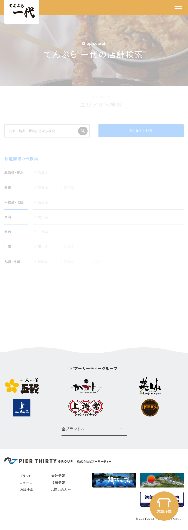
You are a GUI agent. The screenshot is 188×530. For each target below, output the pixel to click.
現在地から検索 (141, 130)
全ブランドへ (73, 428)
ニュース (26, 482)
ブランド (26, 475)
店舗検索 (26, 489)
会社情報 (58, 475)
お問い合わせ (61, 489)
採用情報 (58, 482)
